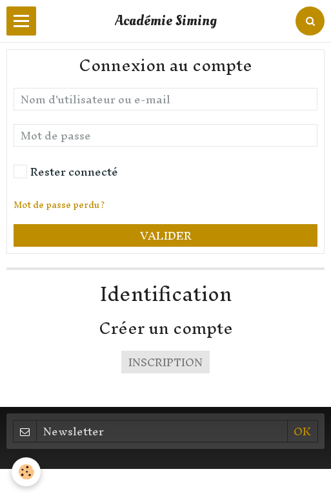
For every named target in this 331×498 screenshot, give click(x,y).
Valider (166, 235)
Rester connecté (66, 171)
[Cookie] (26, 471)
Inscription (165, 362)
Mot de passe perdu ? (59, 205)
